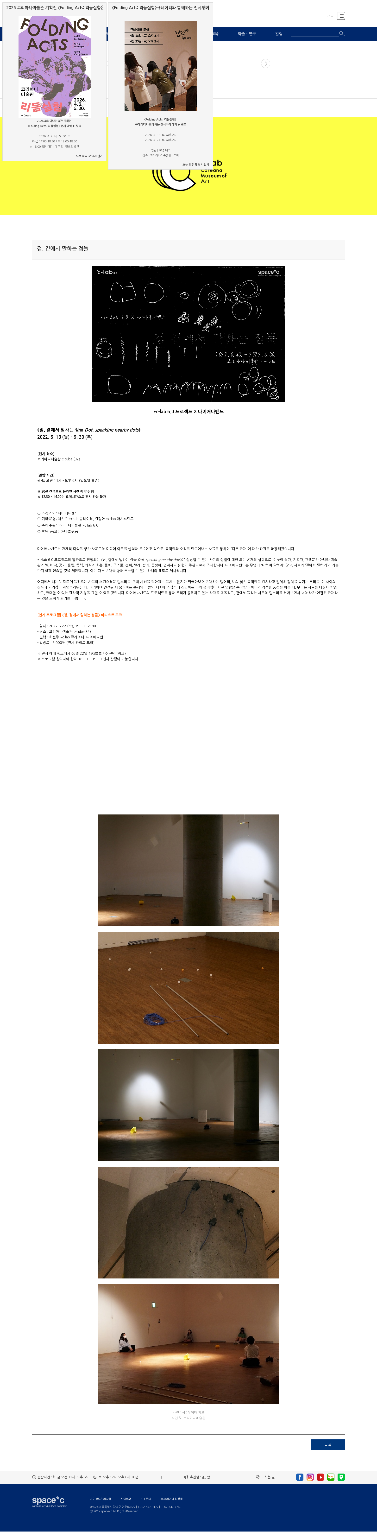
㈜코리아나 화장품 (172, 1499)
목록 (328, 1445)
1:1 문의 (146, 1499)
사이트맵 (126, 1499)
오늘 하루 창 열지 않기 (89, 156)
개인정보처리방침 (100, 1499)
